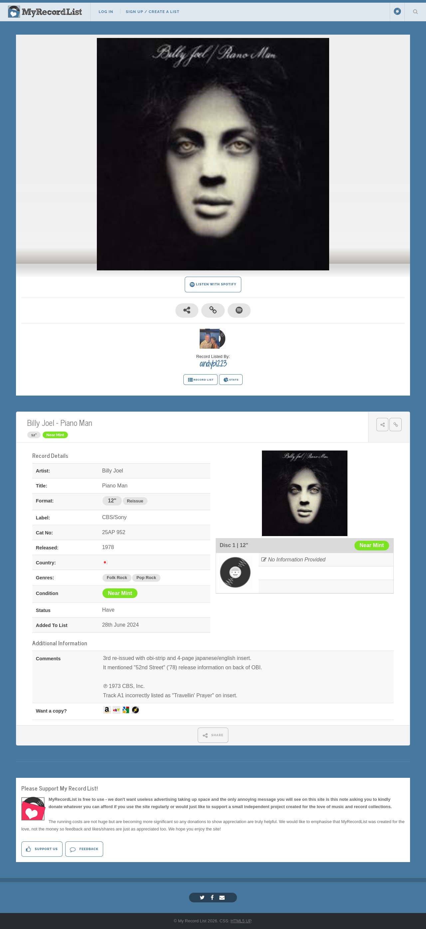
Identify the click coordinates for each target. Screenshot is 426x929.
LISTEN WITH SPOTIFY (213, 284)
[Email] (222, 897)
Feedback (84, 849)
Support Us (42, 849)
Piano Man (76, 422)
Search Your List (415, 11)
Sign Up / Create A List (152, 11)
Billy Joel (40, 422)
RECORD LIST (200, 380)
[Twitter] (203, 897)
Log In (106, 11)
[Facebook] (213, 897)
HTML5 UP (241, 920)
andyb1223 (213, 363)
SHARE (213, 735)
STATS (231, 380)
